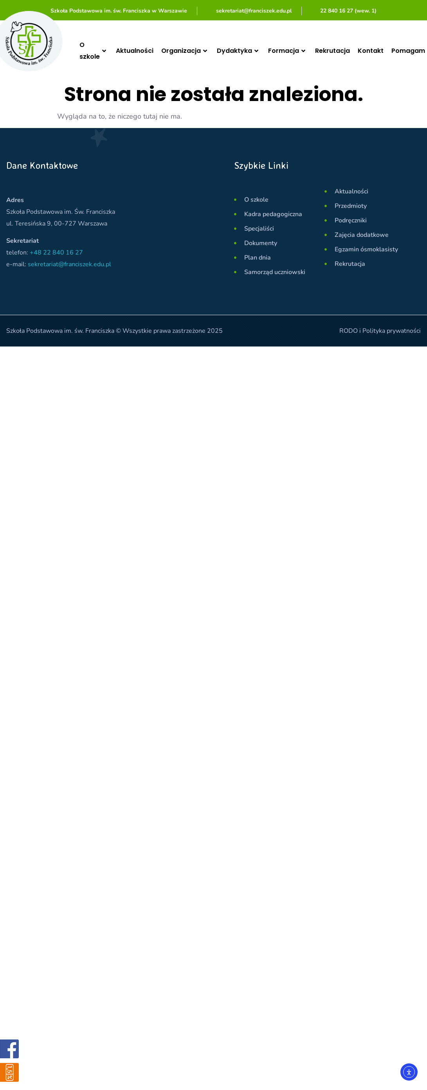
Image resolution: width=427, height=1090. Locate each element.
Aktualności (134, 50)
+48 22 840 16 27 (56, 252)
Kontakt (371, 50)
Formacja (287, 51)
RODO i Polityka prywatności (380, 331)
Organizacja (185, 51)
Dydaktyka (238, 51)
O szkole (93, 50)
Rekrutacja (332, 50)
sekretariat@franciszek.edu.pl (69, 264)
